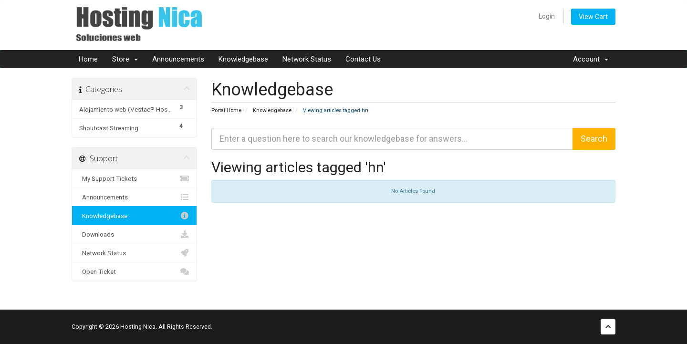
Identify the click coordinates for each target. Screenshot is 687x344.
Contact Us (363, 59)
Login (547, 16)
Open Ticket (134, 271)
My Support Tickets (134, 178)
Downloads (134, 234)
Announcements (178, 59)
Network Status (306, 59)
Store (125, 59)
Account (590, 59)
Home (88, 59)
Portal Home (226, 110)
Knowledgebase (243, 59)
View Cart (593, 17)
